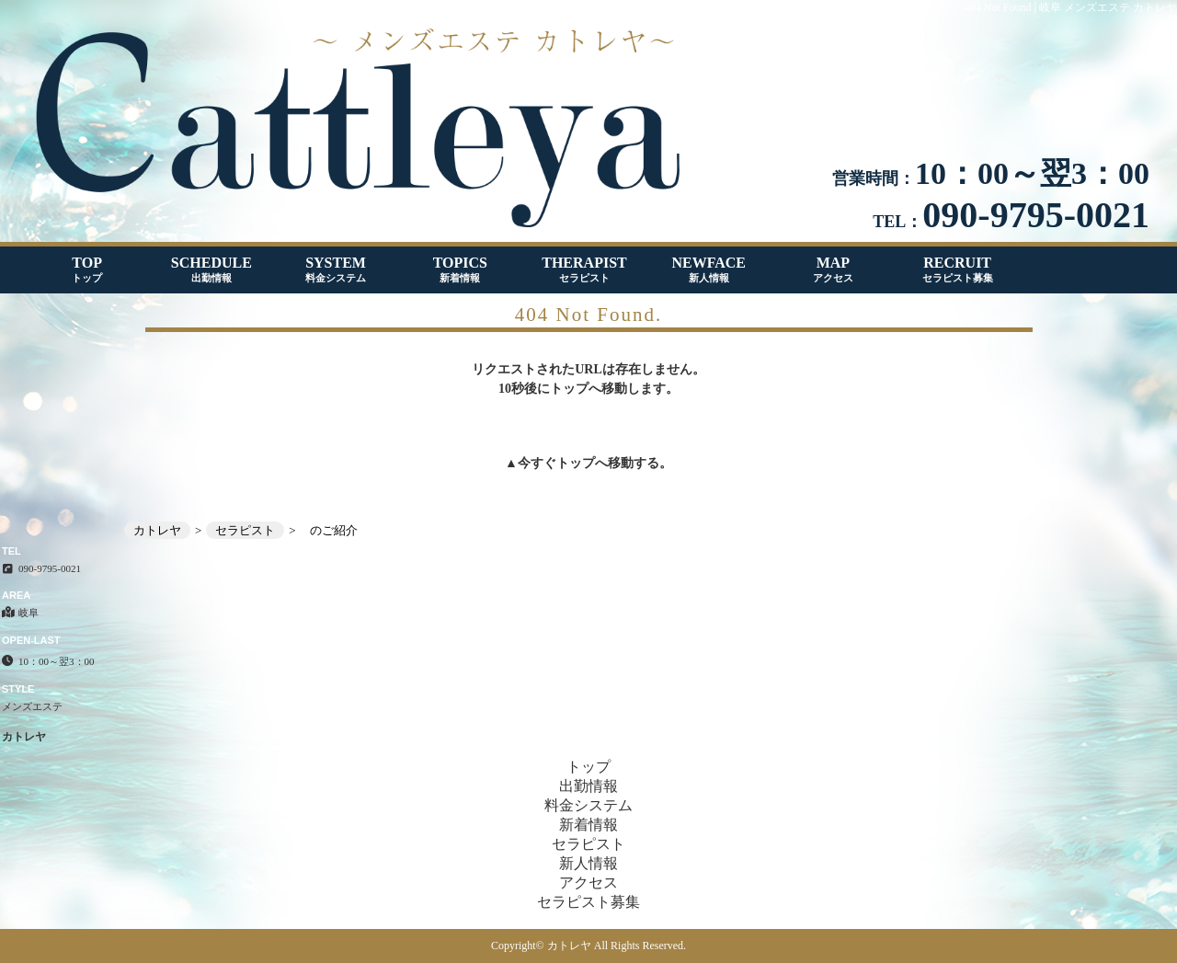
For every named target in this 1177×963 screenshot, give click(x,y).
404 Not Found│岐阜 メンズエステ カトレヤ (1071, 7)
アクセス (588, 882)
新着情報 (588, 824)
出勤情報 (588, 786)
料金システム (588, 805)
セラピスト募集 (588, 902)
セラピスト (588, 844)
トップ (575, 463)
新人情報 (588, 863)
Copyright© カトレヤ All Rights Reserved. (588, 945)
